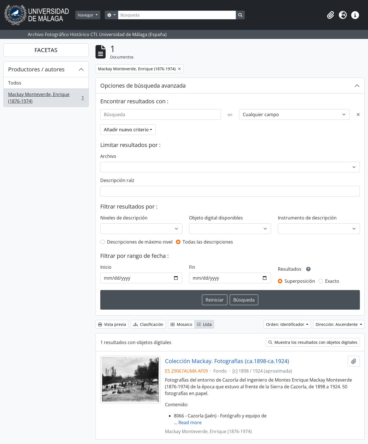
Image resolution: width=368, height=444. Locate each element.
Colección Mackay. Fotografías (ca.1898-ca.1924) (227, 361)
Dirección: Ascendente (337, 324)
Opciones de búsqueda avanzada (143, 85)
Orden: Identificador (285, 324)
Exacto (332, 281)
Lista (204, 324)
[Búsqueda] (177, 15)
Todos (14, 83)
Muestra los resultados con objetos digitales (312, 342)
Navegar (86, 15)
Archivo (108, 156)
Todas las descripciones (208, 242)
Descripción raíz (117, 180)
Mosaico (181, 324)
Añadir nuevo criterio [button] (126, 130)
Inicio (105, 267)
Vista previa (112, 324)
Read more (190, 422)
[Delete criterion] (358, 114)
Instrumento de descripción (307, 218)
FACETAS (45, 50)
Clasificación (148, 324)
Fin (192, 267)
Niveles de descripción (124, 218)
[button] (330, 15)
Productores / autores (36, 69)
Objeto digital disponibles (216, 218)
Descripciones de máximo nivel (140, 242)
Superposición (300, 281)
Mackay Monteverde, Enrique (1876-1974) (46, 97)
